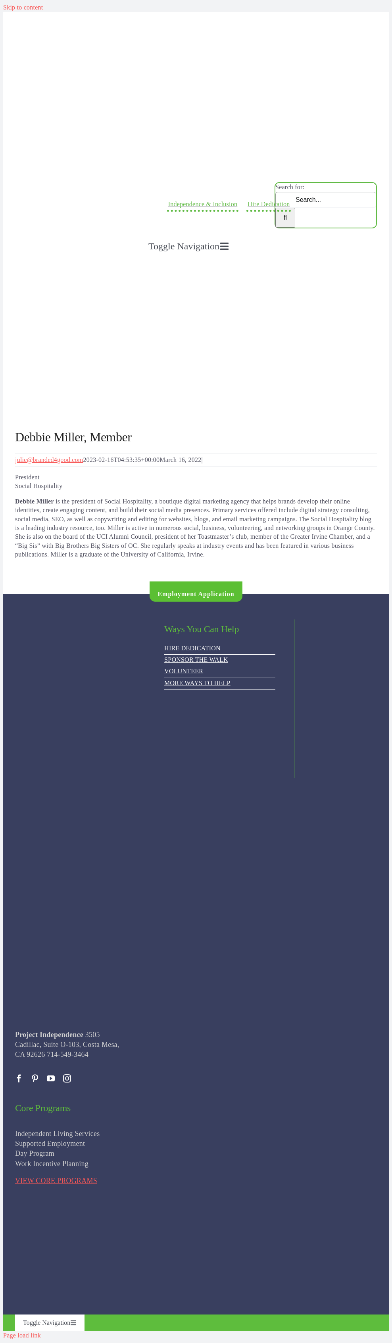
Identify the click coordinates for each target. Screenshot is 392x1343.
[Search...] (325, 200)
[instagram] (67, 1079)
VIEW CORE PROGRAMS (56, 1181)
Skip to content (23, 7)
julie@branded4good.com (49, 459)
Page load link (22, 1335)
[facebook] (19, 1079)
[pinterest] (35, 1079)
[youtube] (51, 1079)
